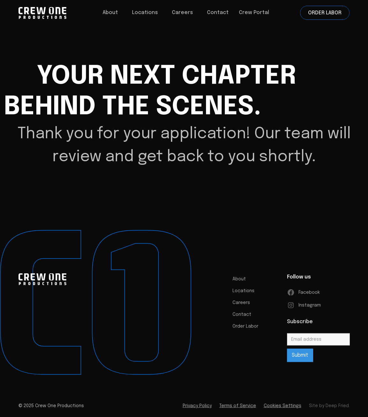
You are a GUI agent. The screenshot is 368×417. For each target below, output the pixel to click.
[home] (52, 13)
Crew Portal (254, 12)
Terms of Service (237, 408)
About (239, 281)
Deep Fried (337, 408)
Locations (145, 12)
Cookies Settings (282, 408)
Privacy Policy (196, 408)
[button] (110, 13)
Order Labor (325, 13)
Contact (218, 12)
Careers (241, 305)
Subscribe (300, 324)
